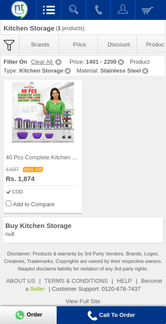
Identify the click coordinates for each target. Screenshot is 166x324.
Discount (119, 44)
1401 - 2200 (105, 61)
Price (79, 44)
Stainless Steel (125, 70)
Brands (40, 44)
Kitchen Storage (45, 70)
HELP (124, 281)
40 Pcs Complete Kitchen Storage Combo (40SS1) (70, 157)
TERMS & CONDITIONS (76, 281)
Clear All (47, 61)
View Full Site (83, 301)
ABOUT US (20, 281)
